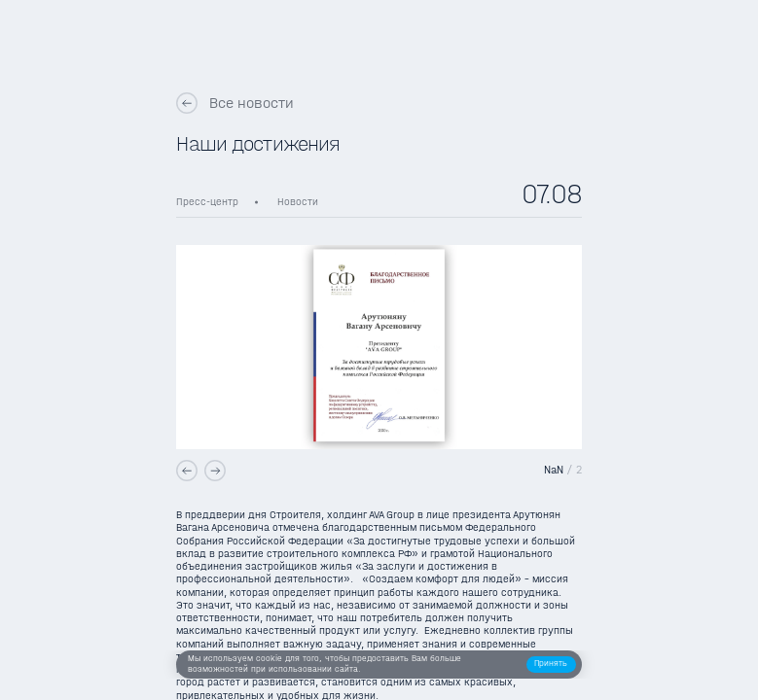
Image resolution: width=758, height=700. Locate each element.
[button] (551, 664)
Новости (297, 201)
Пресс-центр (207, 201)
